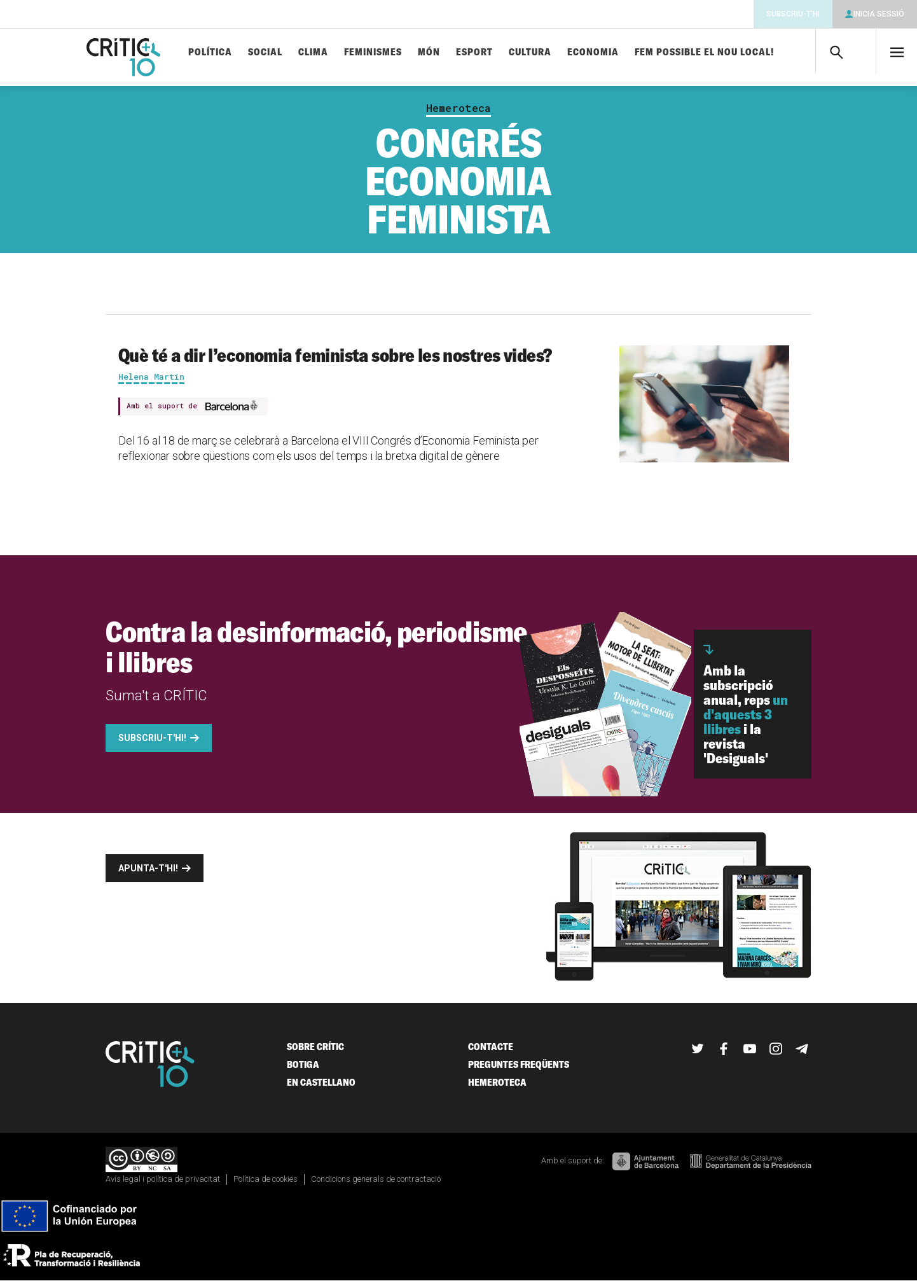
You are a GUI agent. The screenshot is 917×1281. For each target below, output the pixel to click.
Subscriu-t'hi (793, 14)
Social (265, 52)
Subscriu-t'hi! (152, 738)
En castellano (321, 1082)
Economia (593, 52)
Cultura (530, 52)
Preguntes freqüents (518, 1064)
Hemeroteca (458, 108)
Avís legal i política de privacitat (163, 1179)
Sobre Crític (315, 1047)
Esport (474, 52)
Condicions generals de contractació (376, 1179)
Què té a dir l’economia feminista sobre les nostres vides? (334, 354)
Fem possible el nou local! (705, 52)
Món (429, 52)
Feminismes (373, 52)
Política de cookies (265, 1179)
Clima (313, 52)
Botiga (303, 1064)
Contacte (490, 1047)
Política (210, 52)
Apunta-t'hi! (148, 868)
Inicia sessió (878, 14)
